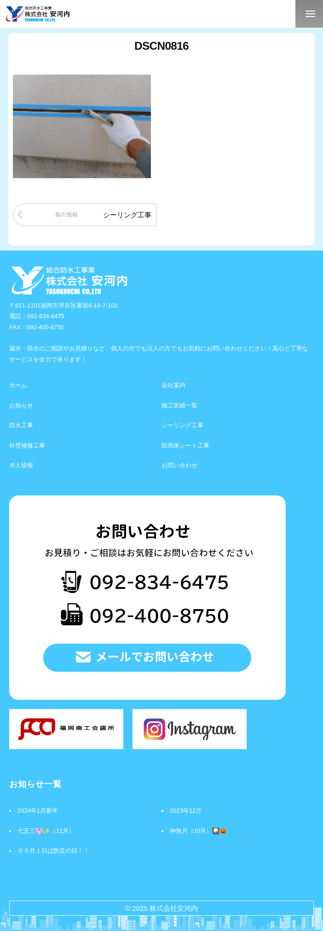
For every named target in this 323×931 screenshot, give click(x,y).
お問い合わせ (179, 465)
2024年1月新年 (37, 810)
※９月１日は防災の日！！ (53, 850)
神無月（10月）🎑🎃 (198, 830)
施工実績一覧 (179, 405)
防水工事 (21, 425)
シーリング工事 (127, 215)
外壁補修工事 (27, 445)
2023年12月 (186, 810)
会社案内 (173, 385)
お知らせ (21, 405)
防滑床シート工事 (185, 445)
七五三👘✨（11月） (46, 830)
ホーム (18, 385)
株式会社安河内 (174, 908)
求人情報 (21, 465)
